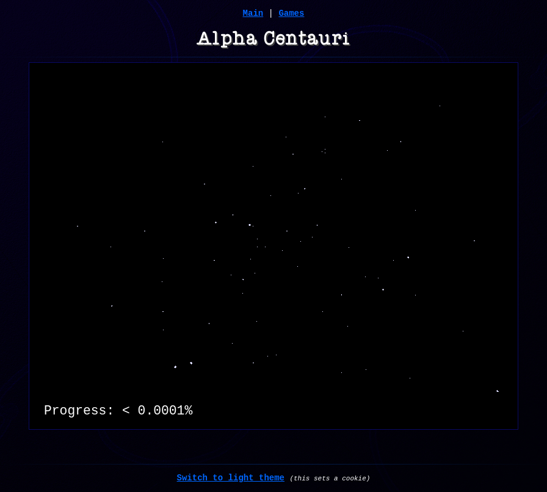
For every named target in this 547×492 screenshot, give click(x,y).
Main (253, 13)
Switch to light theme (230, 478)
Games (291, 13)
